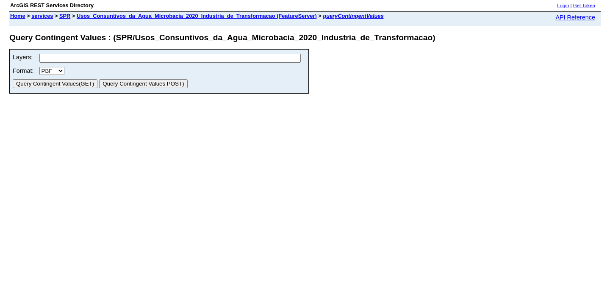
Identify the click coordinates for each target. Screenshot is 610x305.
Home (17, 16)
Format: (23, 70)
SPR (64, 16)
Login (563, 5)
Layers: (23, 57)
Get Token (584, 5)
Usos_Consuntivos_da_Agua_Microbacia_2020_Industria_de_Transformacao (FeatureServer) (197, 16)
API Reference (575, 17)
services (42, 16)
